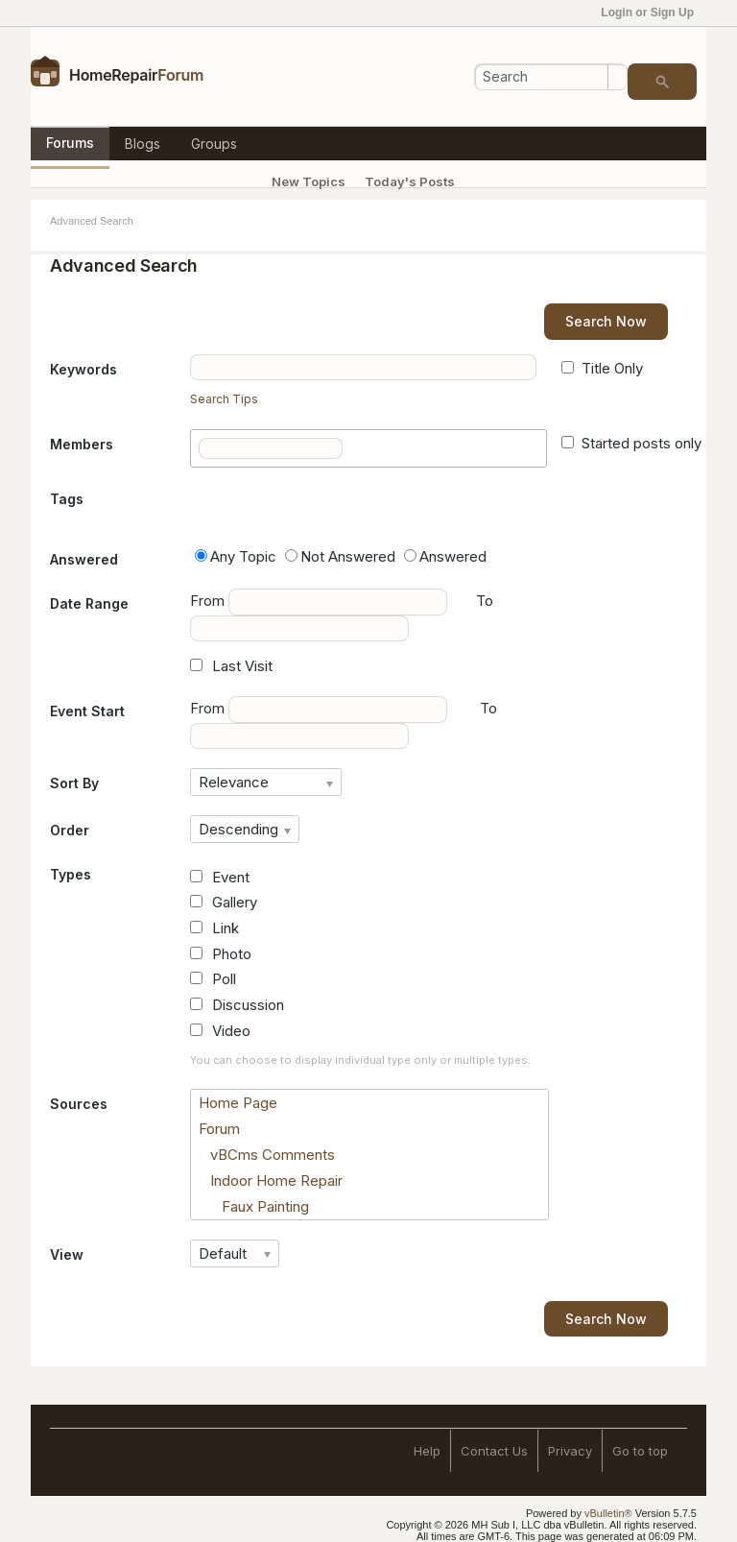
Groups (214, 143)
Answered (84, 559)
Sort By (74, 783)
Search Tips (224, 399)
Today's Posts (410, 181)
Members (81, 444)
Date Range (89, 603)
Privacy (570, 1450)
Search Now (606, 321)
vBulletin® (608, 1513)
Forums (70, 142)
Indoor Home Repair (271, 1180)
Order (69, 830)
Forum (219, 1129)
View (66, 1254)
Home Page (238, 1103)
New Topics (308, 181)
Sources (78, 1104)
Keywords (83, 369)
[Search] (551, 76)
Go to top (640, 1450)
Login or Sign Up (653, 12)
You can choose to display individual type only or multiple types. (360, 1060)
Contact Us (494, 1450)
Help (427, 1450)
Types (70, 874)
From (318, 602)
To (488, 708)
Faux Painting (254, 1206)
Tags (66, 499)
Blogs (142, 143)
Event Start (87, 711)
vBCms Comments (267, 1154)
